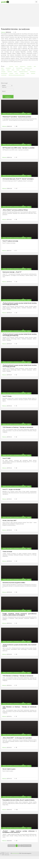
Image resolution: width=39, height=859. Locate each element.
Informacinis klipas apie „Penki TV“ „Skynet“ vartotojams (18, 179)
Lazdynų (15, 71)
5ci (13, 68)
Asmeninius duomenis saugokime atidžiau (14, 582)
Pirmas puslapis (11, 845)
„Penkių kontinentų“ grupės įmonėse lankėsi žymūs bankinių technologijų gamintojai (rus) (19, 304)
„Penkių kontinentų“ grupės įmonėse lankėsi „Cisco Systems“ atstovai (19, 645)
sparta (28, 73)
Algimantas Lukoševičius (23, 71)
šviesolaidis (29, 66)
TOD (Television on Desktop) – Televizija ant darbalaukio (18, 427)
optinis (2, 68)
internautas (3, 71)
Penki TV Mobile (7, 396)
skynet (16, 66)
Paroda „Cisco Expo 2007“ (10, 520)
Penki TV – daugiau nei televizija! (11, 489)
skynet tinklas (3, 75)
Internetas (11, 66)
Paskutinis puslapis (27, 845)
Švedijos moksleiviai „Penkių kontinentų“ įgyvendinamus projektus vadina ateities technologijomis (19, 614)
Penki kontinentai (19, 68)
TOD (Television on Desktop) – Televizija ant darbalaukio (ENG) (19, 707)
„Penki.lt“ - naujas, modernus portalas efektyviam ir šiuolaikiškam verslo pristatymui (19, 832)
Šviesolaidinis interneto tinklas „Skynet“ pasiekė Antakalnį (18, 800)
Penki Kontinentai (15, 853)
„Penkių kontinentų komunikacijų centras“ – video (16, 113)
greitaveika (33, 73)
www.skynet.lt (22, 66)
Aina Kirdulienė (32, 71)
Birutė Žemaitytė (4, 73)
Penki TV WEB (6, 458)
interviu (16, 73)
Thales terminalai (7, 551)
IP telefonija (22, 73)
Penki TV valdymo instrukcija (10, 241)
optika (35, 66)
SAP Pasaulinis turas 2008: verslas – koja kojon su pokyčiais (18, 148)
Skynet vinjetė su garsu (9, 769)
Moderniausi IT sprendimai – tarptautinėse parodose (17, 117)
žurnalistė (11, 73)
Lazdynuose (10, 71)
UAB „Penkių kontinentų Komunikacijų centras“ (17, 75)
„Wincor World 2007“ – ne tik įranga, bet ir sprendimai (17, 738)
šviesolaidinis (8, 68)
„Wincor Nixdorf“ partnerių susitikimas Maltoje (15, 210)
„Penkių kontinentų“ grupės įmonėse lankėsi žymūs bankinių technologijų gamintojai (19, 366)
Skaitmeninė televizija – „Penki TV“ (12, 272)
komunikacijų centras (28, 68)
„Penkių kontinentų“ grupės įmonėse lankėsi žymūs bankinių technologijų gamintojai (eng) (19, 335)
